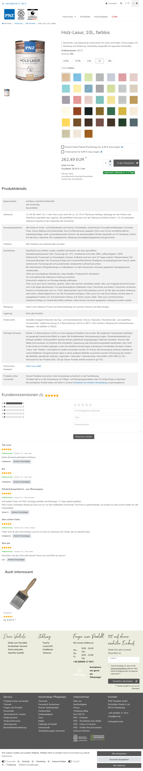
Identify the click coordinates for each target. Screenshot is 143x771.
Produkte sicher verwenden (15, 701)
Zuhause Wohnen (81, 730)
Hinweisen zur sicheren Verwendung (90, 382)
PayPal (76, 761)
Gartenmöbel (44, 711)
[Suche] (121, 3)
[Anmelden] (111, 3)
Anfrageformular (115, 721)
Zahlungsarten (10, 724)
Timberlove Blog (80, 711)
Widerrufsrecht (10, 717)
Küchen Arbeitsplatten (48, 707)
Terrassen (42, 701)
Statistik (25, 761)
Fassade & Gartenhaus (48, 704)
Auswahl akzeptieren (119, 759)
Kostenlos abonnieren (125, 681)
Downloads (8, 711)
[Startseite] (6, 23)
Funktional (11, 764)
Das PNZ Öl (78, 714)
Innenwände (44, 727)
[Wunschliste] (127, 3)
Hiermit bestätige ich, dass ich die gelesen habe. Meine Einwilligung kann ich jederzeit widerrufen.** (124, 670)
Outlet (114, 16)
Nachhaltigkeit (101, 16)
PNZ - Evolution (80, 717)
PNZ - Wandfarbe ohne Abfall (87, 721)
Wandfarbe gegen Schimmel (51, 730)
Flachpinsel (7, 613)
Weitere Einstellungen (29, 764)
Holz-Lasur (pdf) (33, 366)
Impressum (7, 756)
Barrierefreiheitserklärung (15, 727)
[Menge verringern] (110, 165)
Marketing (41, 761)
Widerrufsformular (11, 721)
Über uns (77, 701)
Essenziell (10, 761)
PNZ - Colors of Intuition (84, 724)
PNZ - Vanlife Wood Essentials (87, 727)
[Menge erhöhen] (110, 161)
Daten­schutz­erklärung (72, 752)
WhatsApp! (95, 677)
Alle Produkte (30, 23)
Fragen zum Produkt (12, 707)
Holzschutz (68, 16)
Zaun (40, 717)
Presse (76, 707)
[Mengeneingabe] (106, 163)
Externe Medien (59, 761)
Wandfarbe (85, 16)
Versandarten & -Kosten (14, 714)
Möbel (41, 721)
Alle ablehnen (119, 765)
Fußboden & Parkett (47, 724)
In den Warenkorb (127, 163)
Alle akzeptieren (119, 753)
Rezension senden (83, 436)
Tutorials (7, 704)
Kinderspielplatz (45, 714)
